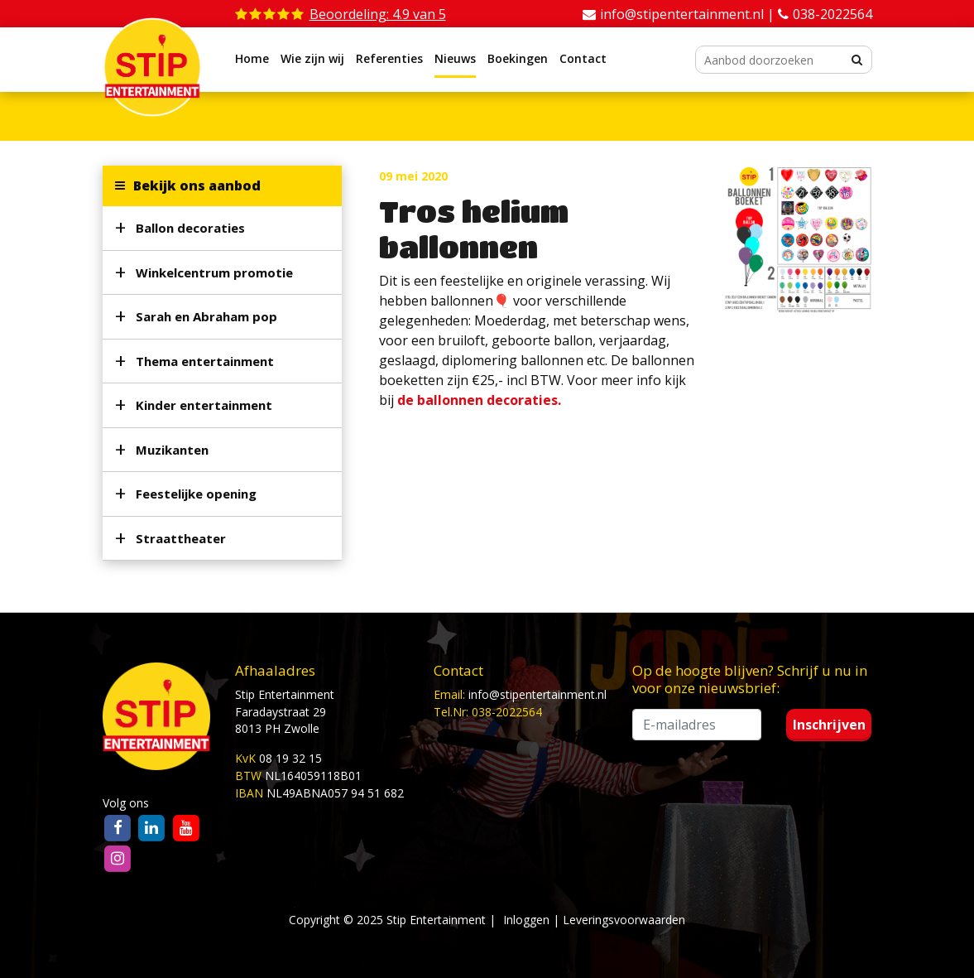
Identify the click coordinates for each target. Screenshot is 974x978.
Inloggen (526, 919)
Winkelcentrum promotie (214, 272)
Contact (583, 58)
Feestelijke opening (196, 493)
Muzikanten (172, 449)
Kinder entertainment (204, 405)
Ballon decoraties (190, 227)
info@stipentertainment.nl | (689, 14)
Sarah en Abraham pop (206, 316)
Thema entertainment (205, 361)
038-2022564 (832, 14)
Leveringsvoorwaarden (624, 919)
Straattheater (181, 538)
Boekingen (517, 58)
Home (252, 58)
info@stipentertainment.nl (537, 694)
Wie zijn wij (312, 58)
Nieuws (455, 58)
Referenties (389, 58)
